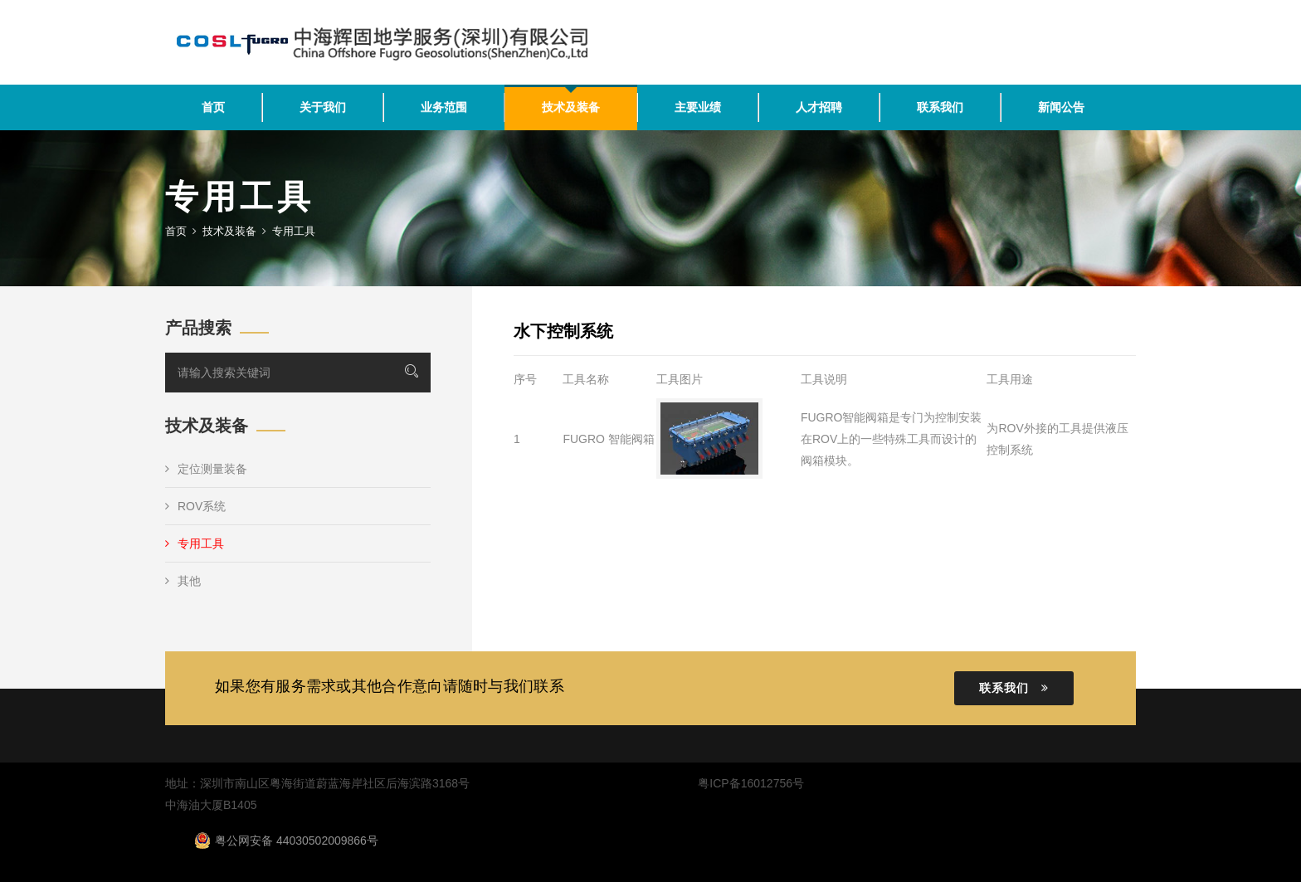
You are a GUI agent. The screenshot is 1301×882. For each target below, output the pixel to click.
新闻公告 (1061, 107)
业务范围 (444, 107)
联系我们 (940, 107)
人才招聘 (819, 107)
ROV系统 (195, 506)
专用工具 (194, 543)
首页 (213, 107)
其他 (183, 580)
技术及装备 (571, 107)
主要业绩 (698, 107)
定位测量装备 (206, 468)
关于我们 (323, 107)
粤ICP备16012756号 (751, 783)
